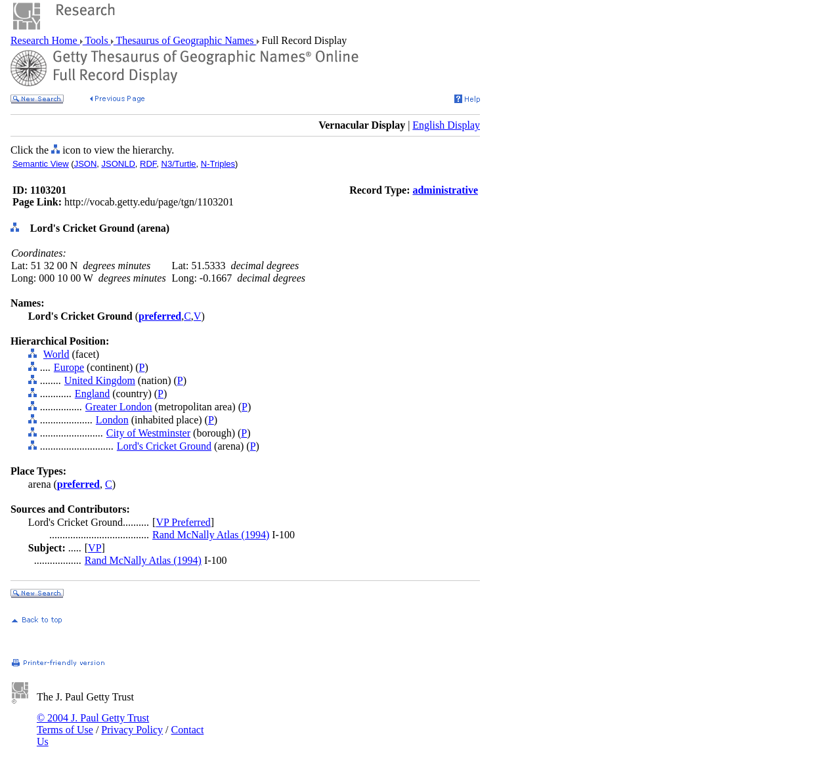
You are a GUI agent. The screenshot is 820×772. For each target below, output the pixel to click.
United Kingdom (99, 380)
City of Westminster (148, 433)
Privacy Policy (132, 729)
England (92, 393)
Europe (69, 367)
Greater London (118, 406)
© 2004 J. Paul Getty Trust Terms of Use (93, 723)
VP (94, 547)
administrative (445, 190)
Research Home (45, 40)
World (56, 354)
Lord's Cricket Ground (164, 446)
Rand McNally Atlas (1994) (210, 534)
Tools (97, 40)
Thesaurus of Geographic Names (185, 40)
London (112, 419)
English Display (446, 125)
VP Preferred (183, 522)
